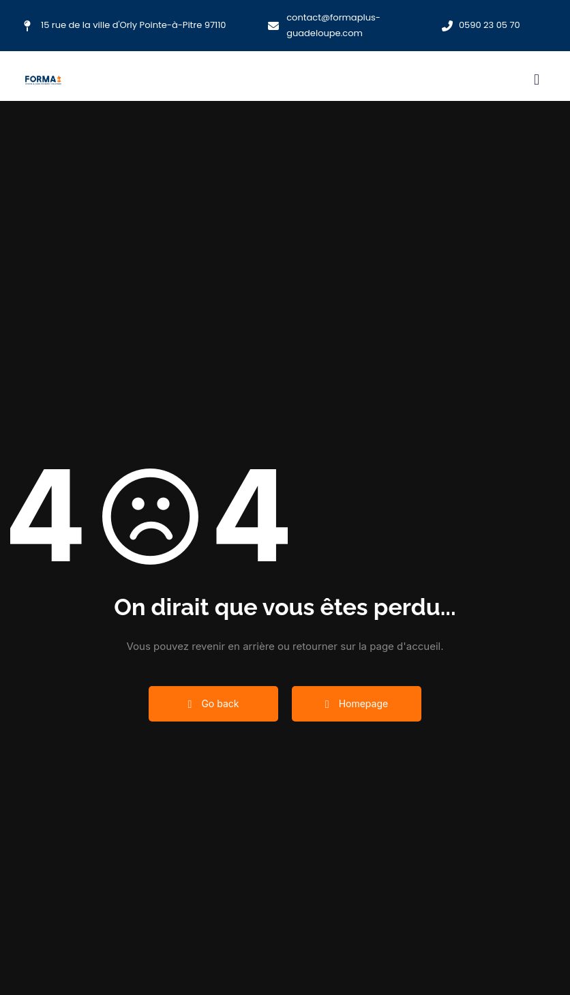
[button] (536, 79)
